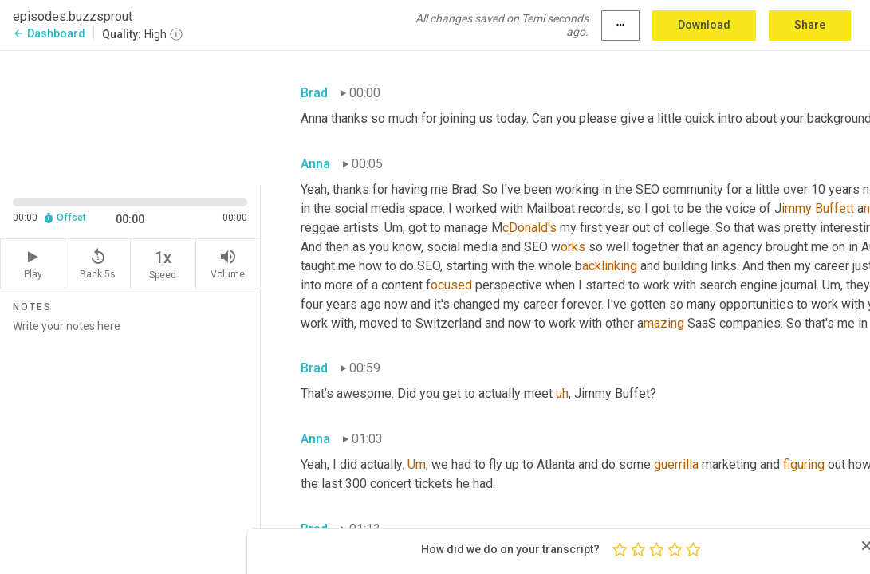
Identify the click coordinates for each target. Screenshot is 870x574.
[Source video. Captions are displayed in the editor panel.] (130, 116)
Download (704, 24)
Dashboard (49, 33)
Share (809, 24)
